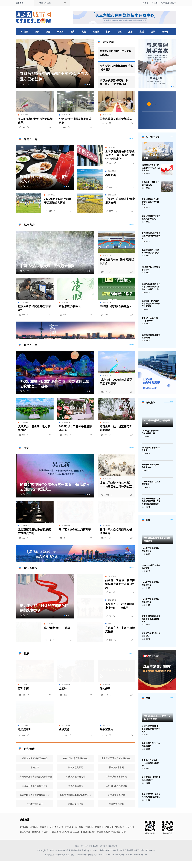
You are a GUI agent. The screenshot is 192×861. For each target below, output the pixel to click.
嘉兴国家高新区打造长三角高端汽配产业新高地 (151, 236)
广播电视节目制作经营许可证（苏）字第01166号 (66, 854)
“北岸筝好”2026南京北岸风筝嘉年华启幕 (116, 381)
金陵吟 (63, 688)
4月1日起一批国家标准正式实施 (75, 120)
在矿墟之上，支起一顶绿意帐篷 (120, 629)
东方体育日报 (56, 826)
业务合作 (94, 846)
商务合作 (19, 3)
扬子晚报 (79, 826)
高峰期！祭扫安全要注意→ (116, 306)
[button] (85, 84)
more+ (132, 224)
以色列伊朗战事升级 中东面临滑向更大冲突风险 (151, 729)
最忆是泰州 (24, 729)
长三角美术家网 (118, 831)
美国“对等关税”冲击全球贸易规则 (151, 744)
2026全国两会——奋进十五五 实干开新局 (157, 717)
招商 (108, 31)
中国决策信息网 (88, 831)
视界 (153, 31)
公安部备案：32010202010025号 (100, 854)
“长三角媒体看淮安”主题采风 (151, 448)
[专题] (171, 697)
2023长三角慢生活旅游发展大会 (150, 600)
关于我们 (84, 846)
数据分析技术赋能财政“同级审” (34, 308)
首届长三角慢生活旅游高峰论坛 (151, 482)
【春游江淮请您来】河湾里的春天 (120, 200)
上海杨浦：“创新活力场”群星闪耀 (150, 183)
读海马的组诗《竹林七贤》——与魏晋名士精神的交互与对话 (116, 484)
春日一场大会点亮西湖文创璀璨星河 (116, 531)
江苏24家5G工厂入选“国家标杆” (156, 156)
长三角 (60, 31)
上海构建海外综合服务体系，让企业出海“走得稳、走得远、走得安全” (151, 287)
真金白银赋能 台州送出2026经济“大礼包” (150, 251)
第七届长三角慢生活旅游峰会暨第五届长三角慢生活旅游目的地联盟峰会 (151, 501)
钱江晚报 (119, 826)
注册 (155, 3)
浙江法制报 (25, 831)
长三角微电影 (103, 831)
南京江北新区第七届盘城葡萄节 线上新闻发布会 (151, 619)
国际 (48, 31)
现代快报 (89, 826)
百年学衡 (23, 688)
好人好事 (105, 688)
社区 (119, 31)
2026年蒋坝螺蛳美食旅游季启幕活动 (157, 539)
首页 (26, 31)
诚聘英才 (103, 846)
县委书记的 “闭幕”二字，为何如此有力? (115, 52)
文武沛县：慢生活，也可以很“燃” (34, 428)
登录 (145, 3)
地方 (72, 31)
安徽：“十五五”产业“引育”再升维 (150, 319)
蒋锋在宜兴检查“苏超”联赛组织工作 (117, 261)
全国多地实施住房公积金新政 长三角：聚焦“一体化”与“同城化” (120, 155)
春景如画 (110, 175)
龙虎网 (65, 831)
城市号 (165, 31)
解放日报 (24, 826)
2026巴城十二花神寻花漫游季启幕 (75, 428)
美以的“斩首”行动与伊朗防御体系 (35, 120)
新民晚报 (44, 826)
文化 (84, 31)
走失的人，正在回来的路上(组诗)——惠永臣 (120, 606)
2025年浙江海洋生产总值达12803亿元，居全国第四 (151, 168)
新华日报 (68, 826)
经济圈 (96, 31)
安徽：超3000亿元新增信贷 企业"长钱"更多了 (150, 202)
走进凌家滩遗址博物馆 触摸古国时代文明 (34, 531)
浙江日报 (109, 826)
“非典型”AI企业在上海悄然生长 (151, 268)
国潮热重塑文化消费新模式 (116, 119)
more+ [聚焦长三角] (132, 139)
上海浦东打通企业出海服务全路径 (151, 336)
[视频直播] (171, 519)
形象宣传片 (106, 729)
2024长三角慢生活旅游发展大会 (150, 465)
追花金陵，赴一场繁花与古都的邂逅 (116, 428)
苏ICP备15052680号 (109, 850)
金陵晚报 (99, 826)
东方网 (45, 831)
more (171, 136)
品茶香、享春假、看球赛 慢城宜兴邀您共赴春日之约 (120, 583)
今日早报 (129, 826)
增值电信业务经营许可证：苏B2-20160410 (137, 850)
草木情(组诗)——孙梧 (57, 628)
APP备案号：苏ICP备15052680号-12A (131, 854)
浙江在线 (74, 831)
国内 (37, 31)
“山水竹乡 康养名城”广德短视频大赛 (150, 432)
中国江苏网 (55, 831)
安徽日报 (36, 831)
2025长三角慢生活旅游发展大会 (157, 422)
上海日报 (34, 826)
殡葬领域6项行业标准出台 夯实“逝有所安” (116, 67)
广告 (132, 336)
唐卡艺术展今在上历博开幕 (75, 529)
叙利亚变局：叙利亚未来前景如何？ (151, 778)
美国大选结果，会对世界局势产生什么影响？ (151, 795)
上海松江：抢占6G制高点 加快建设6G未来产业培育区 (151, 304)
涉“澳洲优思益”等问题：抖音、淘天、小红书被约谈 (114, 82)
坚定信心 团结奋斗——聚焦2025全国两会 (150, 763)
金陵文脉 (64, 729)
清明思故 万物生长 (70, 306)
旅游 (130, 31)
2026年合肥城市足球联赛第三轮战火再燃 (57, 200)
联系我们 (113, 846)
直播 (142, 31)
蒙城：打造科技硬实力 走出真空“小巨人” (151, 217)
